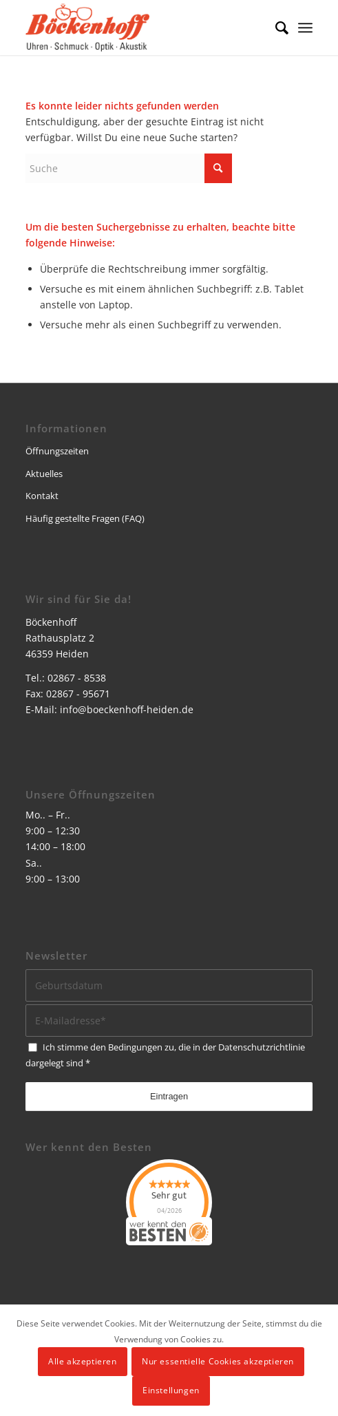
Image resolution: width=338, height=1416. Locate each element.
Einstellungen (171, 1390)
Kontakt (42, 495)
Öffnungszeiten (57, 451)
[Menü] (305, 27)
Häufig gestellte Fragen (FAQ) (85, 518)
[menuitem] (275, 27)
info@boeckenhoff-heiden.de (126, 709)
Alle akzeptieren (82, 1361)
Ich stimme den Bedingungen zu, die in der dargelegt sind (165, 1055)
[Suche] (275, 27)
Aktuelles (44, 473)
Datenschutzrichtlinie (261, 1047)
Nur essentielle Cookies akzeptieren (218, 1361)
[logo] (140, 27)
